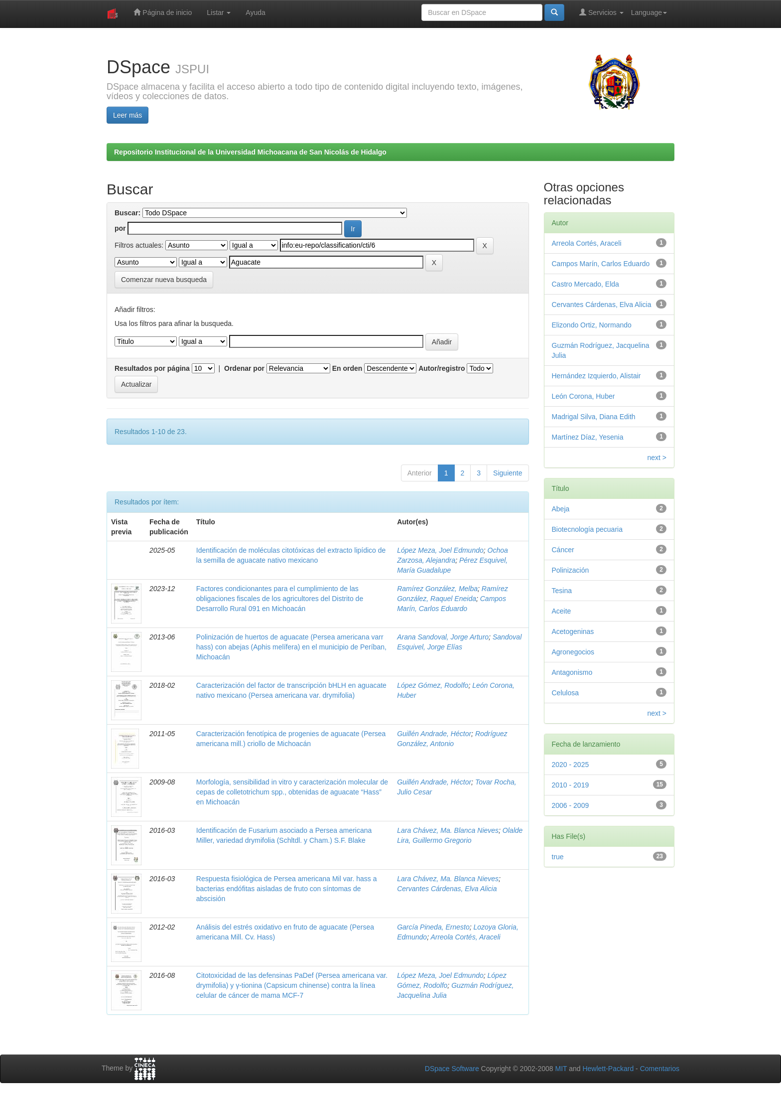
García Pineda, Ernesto (433, 927)
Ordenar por (244, 368)
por (120, 228)
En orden (347, 368)
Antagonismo (572, 672)
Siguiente (507, 473)
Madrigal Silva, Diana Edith (594, 417)
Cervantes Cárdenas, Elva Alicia (447, 889)
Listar (219, 12)
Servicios (601, 12)
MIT (561, 1069)
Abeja (561, 509)
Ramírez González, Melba (437, 589)
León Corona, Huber (583, 396)
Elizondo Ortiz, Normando (592, 325)
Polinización (570, 570)
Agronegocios (573, 652)
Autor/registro (441, 368)
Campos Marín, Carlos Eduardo (601, 264)
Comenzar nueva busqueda (164, 280)
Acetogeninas (573, 631)
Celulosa (565, 693)
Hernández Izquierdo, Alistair (596, 376)
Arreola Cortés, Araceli (465, 937)
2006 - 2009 (570, 805)
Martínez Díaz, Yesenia (588, 437)
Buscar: (127, 213)
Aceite (561, 611)
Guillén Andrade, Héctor (434, 734)
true (558, 857)
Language (649, 12)
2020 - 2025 (570, 765)
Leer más (127, 115)
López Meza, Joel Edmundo (440, 550)
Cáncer (563, 550)
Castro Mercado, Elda (585, 284)
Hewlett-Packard (608, 1069)
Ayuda (255, 12)
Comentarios (659, 1069)
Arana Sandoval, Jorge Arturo (443, 637)
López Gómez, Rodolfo (432, 685)
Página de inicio (162, 12)
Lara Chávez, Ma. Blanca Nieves (448, 830)
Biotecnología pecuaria (587, 529)
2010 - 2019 (570, 785)
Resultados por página (152, 368)
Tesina (562, 591)
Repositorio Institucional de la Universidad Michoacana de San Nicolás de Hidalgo (250, 152)
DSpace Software (452, 1069)
